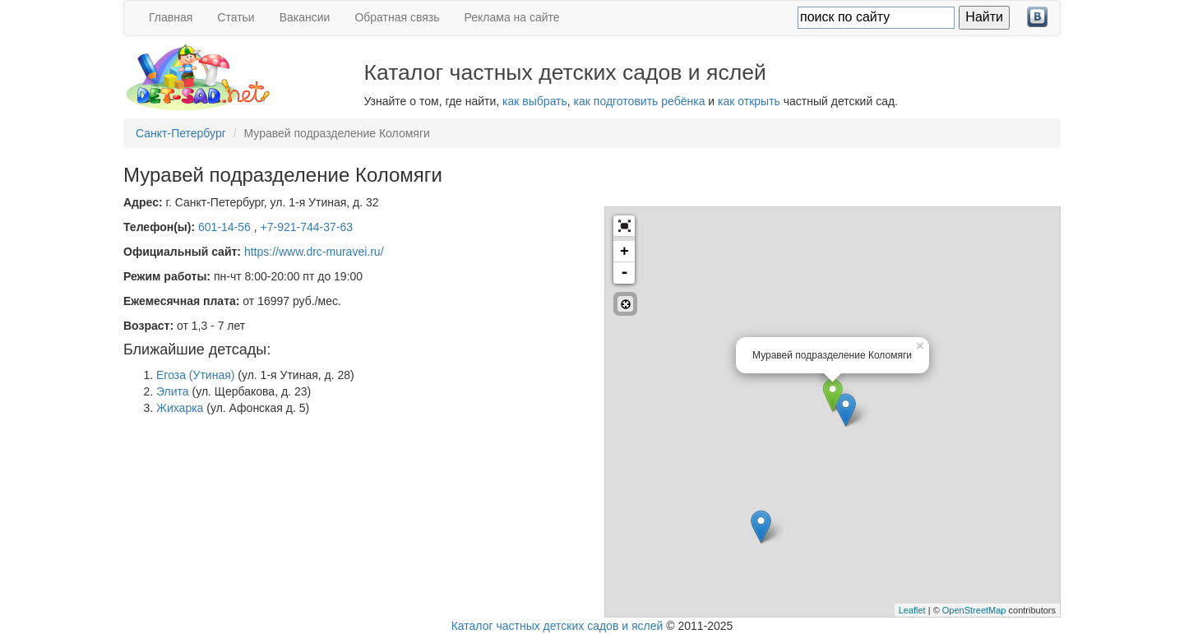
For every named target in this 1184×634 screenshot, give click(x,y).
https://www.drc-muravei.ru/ (314, 251)
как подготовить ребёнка (639, 101)
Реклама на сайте (512, 17)
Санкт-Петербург (181, 133)
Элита (172, 391)
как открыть (749, 101)
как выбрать (534, 101)
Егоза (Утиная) (195, 375)
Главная (170, 17)
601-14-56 (226, 227)
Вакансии (305, 17)
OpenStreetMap (974, 610)
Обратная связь (396, 17)
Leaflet (912, 610)
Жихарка (179, 407)
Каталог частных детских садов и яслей (557, 625)
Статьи (235, 17)
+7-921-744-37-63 (307, 227)
